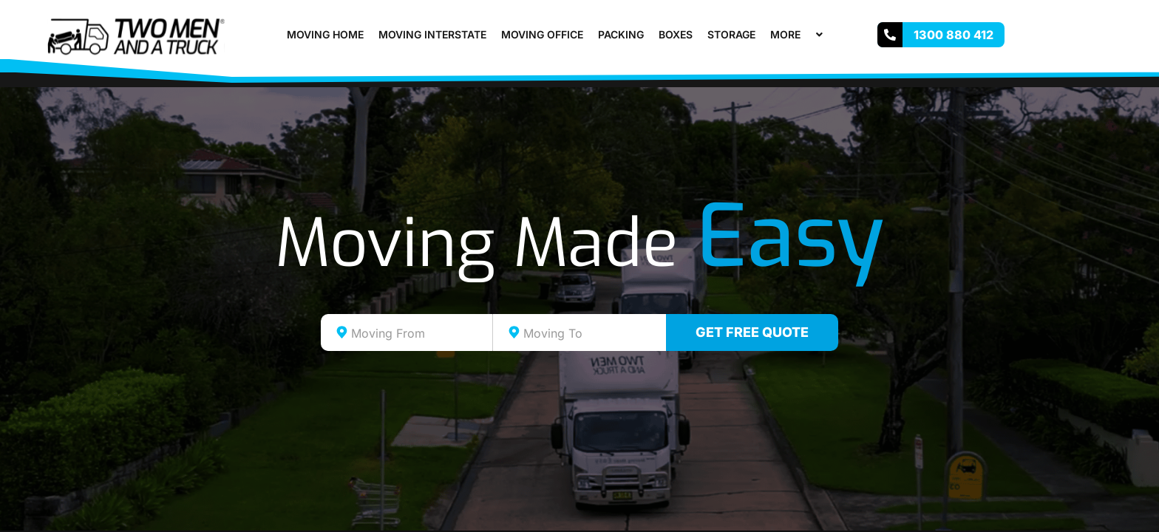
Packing (621, 34)
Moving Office (542, 34)
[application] (806, 34)
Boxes (676, 34)
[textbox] (420, 333)
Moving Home (325, 34)
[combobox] (407, 332)
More (798, 34)
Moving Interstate (432, 34)
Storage (731, 34)
